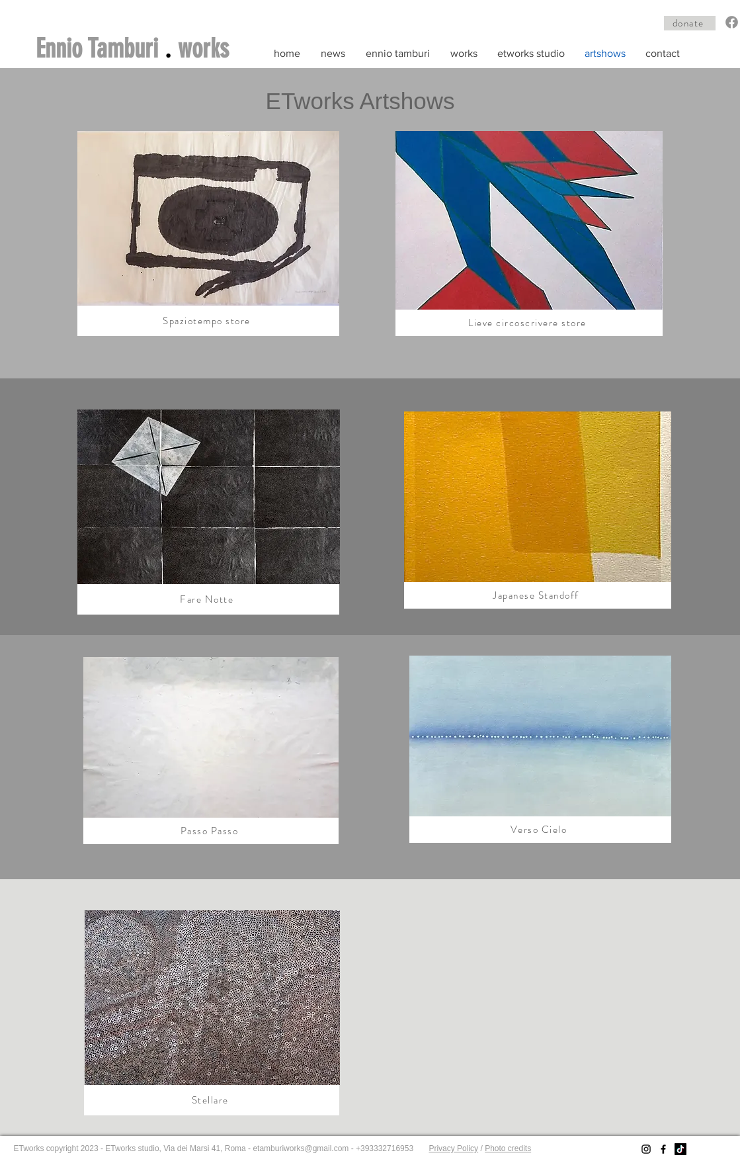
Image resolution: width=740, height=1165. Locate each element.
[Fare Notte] (208, 599)
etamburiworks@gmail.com (301, 1148)
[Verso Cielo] (540, 829)
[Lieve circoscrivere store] (529, 323)
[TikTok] (680, 1149)
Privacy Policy (453, 1148)
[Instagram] (646, 1149)
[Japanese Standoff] (537, 595)
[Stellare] (211, 1100)
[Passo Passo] (211, 831)
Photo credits (508, 1148)
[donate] (690, 23)
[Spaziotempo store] (208, 321)
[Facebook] (731, 22)
